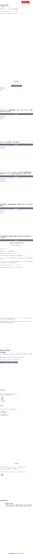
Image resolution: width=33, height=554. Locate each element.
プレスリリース (2, 89)
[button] (25, 2)
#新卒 (1, 90)
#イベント (1, 119)
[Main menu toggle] (31, 2)
